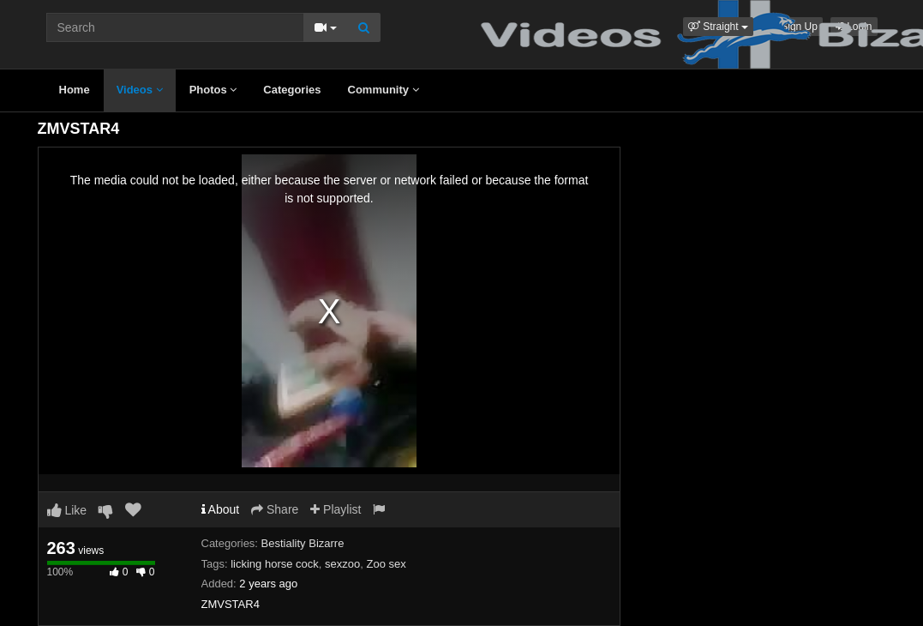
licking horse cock (275, 563)
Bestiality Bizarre (303, 543)
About (220, 509)
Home (74, 89)
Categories (292, 89)
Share (274, 509)
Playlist (335, 509)
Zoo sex (385, 563)
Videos (140, 89)
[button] (718, 26)
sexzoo (342, 563)
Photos (213, 89)
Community (383, 89)
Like (67, 510)
